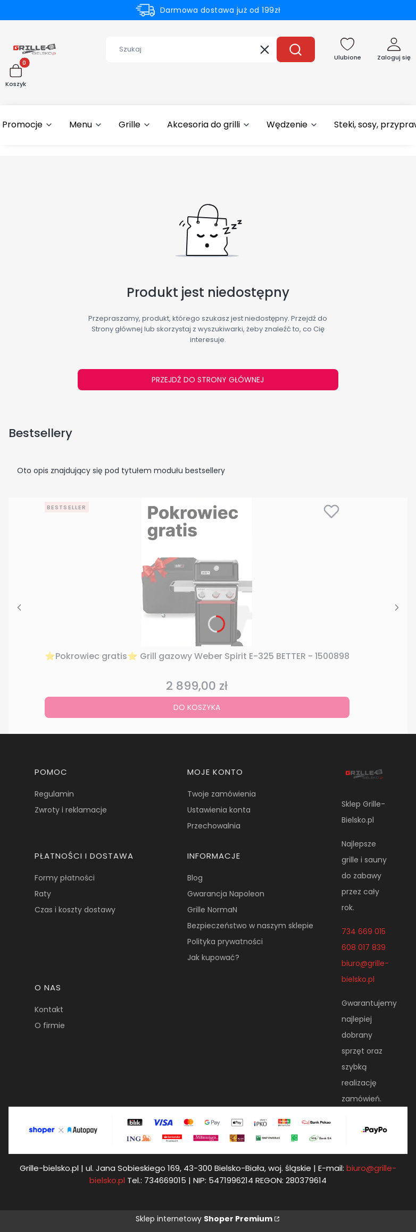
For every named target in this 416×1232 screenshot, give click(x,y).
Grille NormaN (212, 909)
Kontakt (49, 1009)
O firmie (50, 1025)
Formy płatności (65, 877)
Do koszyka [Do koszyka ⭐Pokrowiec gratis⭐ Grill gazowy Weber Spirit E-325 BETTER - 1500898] (196, 707)
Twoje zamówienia (221, 794)
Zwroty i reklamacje (71, 810)
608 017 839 (364, 947)
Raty (43, 893)
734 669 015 (364, 931)
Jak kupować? (213, 957)
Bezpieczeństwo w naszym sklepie (250, 925)
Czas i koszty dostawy (75, 909)
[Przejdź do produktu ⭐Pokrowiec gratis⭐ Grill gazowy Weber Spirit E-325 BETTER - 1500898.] (197, 572)
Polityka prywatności (225, 941)
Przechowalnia (213, 825)
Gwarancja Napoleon (225, 893)
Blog (195, 877)
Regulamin (54, 794)
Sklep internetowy (204, 1218)
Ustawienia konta (219, 810)
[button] (296, 49)
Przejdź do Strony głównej (208, 379)
